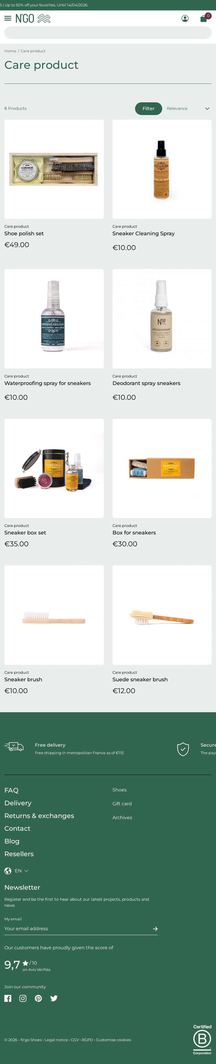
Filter (149, 108)
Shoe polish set (24, 233)
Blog (12, 841)
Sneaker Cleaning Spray (143, 233)
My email (13, 919)
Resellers (19, 854)
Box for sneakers (134, 533)
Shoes (119, 790)
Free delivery (50, 745)
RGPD (87, 1039)
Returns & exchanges (39, 816)
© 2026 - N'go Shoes (23, 1039)
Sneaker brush (23, 679)
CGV (75, 1039)
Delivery (18, 803)
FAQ (11, 790)
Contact (17, 828)
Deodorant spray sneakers (146, 383)
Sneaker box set (25, 533)
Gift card (122, 803)
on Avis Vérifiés (36, 969)
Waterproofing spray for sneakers (47, 383)
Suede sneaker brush (140, 679)
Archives (122, 817)
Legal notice (56, 1039)
